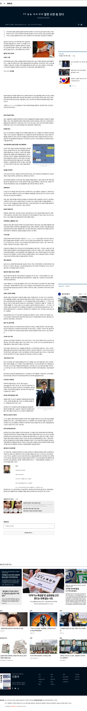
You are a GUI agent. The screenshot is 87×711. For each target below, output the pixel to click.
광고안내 (77, 679)
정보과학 (53, 679)
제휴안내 (22, 700)
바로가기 (80, 294)
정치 (39, 674)
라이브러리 (65, 679)
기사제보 (77, 674)
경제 (52, 674)
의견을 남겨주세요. (9, 526)
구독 (17, 499)
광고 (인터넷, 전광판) (14, 700)
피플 (52, 682)
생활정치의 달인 (9, 499)
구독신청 (77, 677)
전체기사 (53, 684)
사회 (39, 677)
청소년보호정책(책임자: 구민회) (50, 700)
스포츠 (40, 682)
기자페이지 (65, 682)
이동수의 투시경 (64, 56)
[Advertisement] (25, 83)
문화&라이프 (41, 679)
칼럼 (39, 684)
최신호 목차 (65, 677)
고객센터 (27, 700)
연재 (64, 674)
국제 (52, 677)
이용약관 (31, 700)
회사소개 (7, 700)
